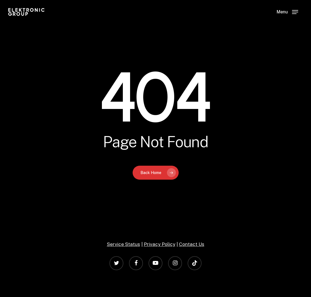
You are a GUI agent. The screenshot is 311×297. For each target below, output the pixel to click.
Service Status (123, 244)
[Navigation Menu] (287, 12)
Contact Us (191, 244)
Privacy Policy (159, 244)
